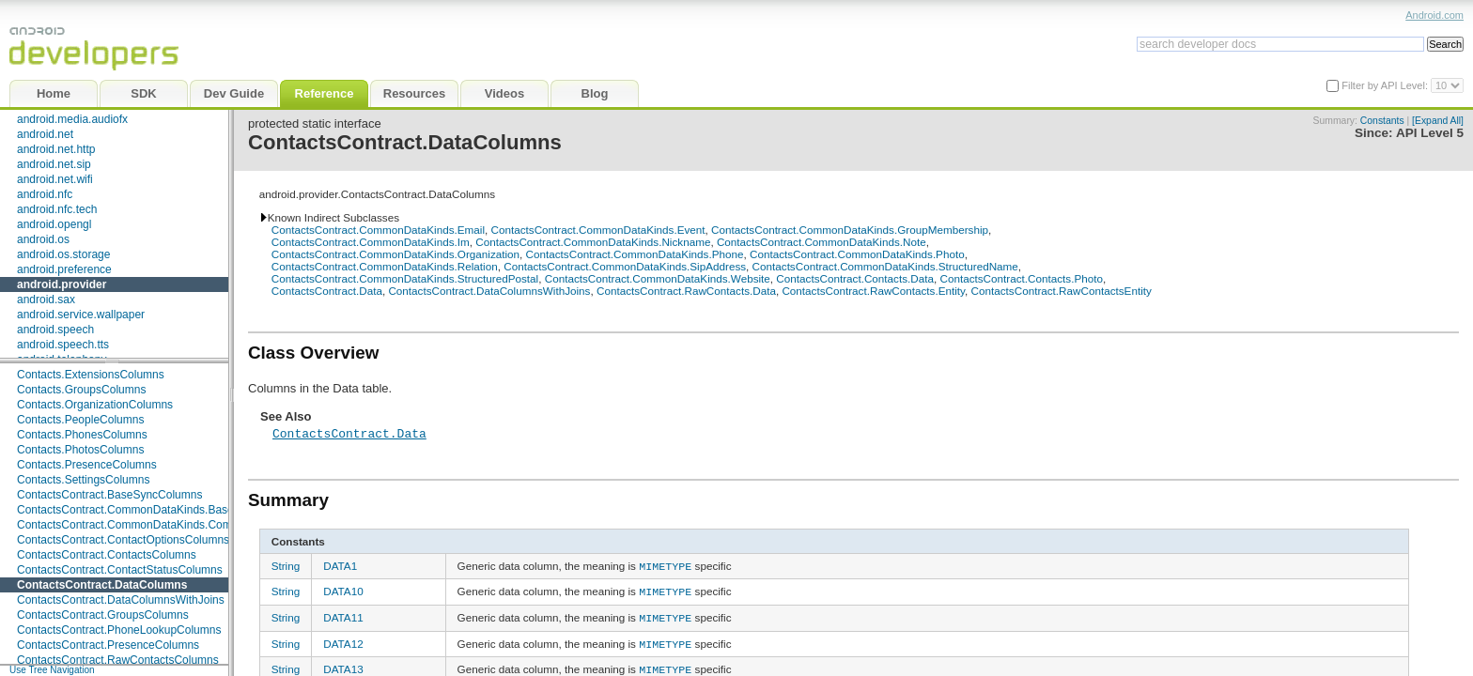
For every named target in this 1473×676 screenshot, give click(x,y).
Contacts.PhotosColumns (80, 449)
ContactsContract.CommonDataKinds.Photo (857, 254)
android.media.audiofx (72, 119)
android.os (43, 239)
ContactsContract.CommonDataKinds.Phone (635, 254)
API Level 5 (1430, 133)
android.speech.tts (63, 344)
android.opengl (54, 224)
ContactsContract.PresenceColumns (108, 645)
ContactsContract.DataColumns (102, 585)
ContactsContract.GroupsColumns (103, 615)
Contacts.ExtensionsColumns (90, 374)
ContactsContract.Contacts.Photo (1020, 278)
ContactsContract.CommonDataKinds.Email (378, 229)
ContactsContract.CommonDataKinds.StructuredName (885, 266)
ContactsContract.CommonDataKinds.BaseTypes (140, 509)
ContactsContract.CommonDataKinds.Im (370, 242)
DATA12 (343, 639)
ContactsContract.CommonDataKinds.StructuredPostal (405, 278)
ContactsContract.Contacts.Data (855, 278)
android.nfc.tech (57, 209)
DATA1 (340, 566)
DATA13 (343, 663)
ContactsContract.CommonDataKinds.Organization (395, 254)
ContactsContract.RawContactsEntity (1061, 290)
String (286, 566)
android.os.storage (63, 254)
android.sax (46, 299)
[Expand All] (1438, 120)
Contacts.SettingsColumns (83, 479)
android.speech (55, 329)
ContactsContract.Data (326, 290)
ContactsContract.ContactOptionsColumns (123, 539)
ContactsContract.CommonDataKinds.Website (657, 278)
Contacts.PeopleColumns (80, 419)
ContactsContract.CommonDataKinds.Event (598, 229)
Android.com (1434, 15)
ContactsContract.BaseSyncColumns (109, 494)
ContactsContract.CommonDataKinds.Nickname (592, 242)
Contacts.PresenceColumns (87, 464)
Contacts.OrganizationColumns (95, 404)
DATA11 (343, 614)
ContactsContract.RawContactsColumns (118, 660)
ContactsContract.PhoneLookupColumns (119, 630)
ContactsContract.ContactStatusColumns (120, 569)
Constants (1382, 120)
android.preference (64, 269)
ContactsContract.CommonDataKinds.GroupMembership (849, 229)
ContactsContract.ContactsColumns (106, 554)
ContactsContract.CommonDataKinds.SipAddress (625, 266)
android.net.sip (54, 164)
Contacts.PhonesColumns (82, 434)
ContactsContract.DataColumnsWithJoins (121, 600)
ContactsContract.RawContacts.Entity (873, 290)
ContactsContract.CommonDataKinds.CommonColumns (157, 524)
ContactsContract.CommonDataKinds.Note (821, 242)
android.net (45, 134)
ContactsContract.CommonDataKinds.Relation (384, 266)
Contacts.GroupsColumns (81, 389)
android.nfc (44, 194)
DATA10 (343, 590)
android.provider (61, 284)
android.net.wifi (55, 179)
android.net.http (56, 149)
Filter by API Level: (1386, 85)
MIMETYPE (665, 565)
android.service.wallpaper (81, 314)
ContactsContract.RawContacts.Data (686, 290)
